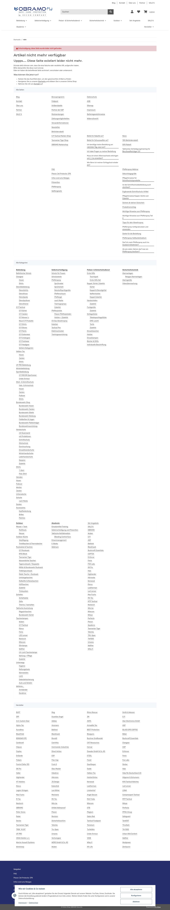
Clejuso (19, 747)
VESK (89, 838)
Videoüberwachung (129, 284)
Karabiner (22, 693)
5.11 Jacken (23, 314)
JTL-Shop (157, 907)
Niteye (90, 615)
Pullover (22, 396)
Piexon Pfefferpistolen (62, 314)
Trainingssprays (60, 304)
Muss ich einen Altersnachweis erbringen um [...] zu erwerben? (102, 157)
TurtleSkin (91, 829)
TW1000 (91, 639)
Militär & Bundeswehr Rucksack (31, 567)
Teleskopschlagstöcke (98, 317)
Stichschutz (23, 443)
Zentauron (126, 847)
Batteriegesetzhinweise (96, 114)
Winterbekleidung (22, 368)
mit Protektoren (25, 436)
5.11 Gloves (23, 328)
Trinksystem (23, 591)
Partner (142, 3)
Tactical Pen (56, 328)
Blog (113, 3)
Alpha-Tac (20, 725)
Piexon (90, 622)
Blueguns (90, 734)
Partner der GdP (58, 110)
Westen (19, 487)
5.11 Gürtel (23, 311)
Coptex (19, 751)
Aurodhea (20, 730)
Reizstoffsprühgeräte (62, 290)
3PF (17, 717)
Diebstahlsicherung (26, 680)
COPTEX (91, 554)
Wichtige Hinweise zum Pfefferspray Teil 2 (137, 217)
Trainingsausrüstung (59, 334)
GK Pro (90, 567)
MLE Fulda (91, 799)
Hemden (19, 477)
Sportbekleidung (22, 372)
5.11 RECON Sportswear (28, 375)
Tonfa (92, 324)
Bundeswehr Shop (23, 402)
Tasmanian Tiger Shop (60, 140)
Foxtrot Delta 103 (22, 764)
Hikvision (55, 777)
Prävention (56, 182)
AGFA (89, 721)
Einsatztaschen (93, 331)
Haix (89, 571)
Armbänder (23, 690)
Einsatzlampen (92, 338)
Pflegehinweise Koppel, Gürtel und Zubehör (135, 197)
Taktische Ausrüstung (24, 608)
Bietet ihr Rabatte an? (95, 136)
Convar (89, 747)
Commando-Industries (60, 747)
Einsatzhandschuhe (26, 450)
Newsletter (56, 127)
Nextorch (22, 639)
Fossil (89, 760)
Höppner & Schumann (130, 777)
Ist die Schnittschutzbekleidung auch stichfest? (136, 186)
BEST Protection (93, 730)
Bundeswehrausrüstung (28, 426)
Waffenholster (95, 294)
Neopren (22, 460)
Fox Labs (125, 760)
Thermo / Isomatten (26, 605)
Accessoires (20, 508)
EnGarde (19, 756)
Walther (22, 649)
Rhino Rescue (92, 712)
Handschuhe (21, 430)
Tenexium (90, 825)
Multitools (23, 530)
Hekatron (55, 773)
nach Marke (23, 501)
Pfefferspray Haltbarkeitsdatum (134, 238)
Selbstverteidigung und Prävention (65, 530)
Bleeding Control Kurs (62, 537)
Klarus (21, 629)
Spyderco (91, 625)
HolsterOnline (92, 777)
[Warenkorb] (149, 11)
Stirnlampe (23, 646)
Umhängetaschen (26, 578)
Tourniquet (94, 277)
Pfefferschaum (60, 294)
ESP (53, 756)
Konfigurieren (136, 896)
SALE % (152, 3)
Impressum (23, 903)
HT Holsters (20, 782)
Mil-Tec (90, 598)
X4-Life (90, 847)
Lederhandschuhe (26, 457)
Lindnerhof (91, 790)
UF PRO (19, 834)
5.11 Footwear (24, 341)
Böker (124, 734)
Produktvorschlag (129, 207)
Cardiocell (20, 743)
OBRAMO (91, 530)
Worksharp (20, 847)
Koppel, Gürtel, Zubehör (96, 284)
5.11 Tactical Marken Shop (61, 136)
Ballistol (91, 544)
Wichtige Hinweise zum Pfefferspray (136, 211)
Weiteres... (20, 686)
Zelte (21, 601)
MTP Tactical (92, 601)
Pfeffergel (58, 297)
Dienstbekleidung (23, 287)
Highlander (92, 574)
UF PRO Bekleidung (23, 365)
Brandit (54, 738)
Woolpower (126, 842)
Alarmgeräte (127, 280)
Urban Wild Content (129, 834)
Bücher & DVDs (93, 341)
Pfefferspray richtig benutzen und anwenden (135, 228)
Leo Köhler (56, 790)
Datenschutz (33, 903)
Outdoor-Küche (22, 537)
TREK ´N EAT (21, 829)
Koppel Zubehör (96, 297)
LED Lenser (23, 635)
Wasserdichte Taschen (27, 561)
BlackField (20, 734)
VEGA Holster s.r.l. (23, 838)
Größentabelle (57, 106)
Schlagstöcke (92, 314)
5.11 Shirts (23, 324)
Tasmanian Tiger (25, 557)
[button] (132, 11)
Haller (18, 773)
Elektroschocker (58, 331)
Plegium (90, 812)
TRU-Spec (92, 635)
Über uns (132, 3)
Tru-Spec (55, 829)
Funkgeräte (91, 307)
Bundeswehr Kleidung (27, 416)
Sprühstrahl (58, 287)
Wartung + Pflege (25, 656)
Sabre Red (91, 816)
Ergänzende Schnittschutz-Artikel (135, 192)
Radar (18, 816)
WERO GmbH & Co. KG (60, 842)
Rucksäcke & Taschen (24, 547)
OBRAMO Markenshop (60, 145)
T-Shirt (21, 470)
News (124, 136)
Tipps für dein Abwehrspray (132, 223)
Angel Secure (92, 795)
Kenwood (91, 581)
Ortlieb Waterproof (59, 808)
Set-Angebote (93, 523)
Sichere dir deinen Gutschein (133, 203)
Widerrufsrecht (92, 119)
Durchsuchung (24, 447)
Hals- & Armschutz (26, 385)
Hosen (21, 280)
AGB (88, 101)
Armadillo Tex (92, 725)
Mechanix (55, 795)
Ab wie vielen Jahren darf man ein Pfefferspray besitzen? (135, 250)
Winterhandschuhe (26, 453)
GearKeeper (91, 764)
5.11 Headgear (24, 345)
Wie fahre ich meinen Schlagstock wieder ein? (102, 164)
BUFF (18, 712)
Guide (89, 769)
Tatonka (91, 632)
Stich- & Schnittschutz (25, 382)
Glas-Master (56, 769)
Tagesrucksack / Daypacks (29, 564)
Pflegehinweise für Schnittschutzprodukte (131, 179)
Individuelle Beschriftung (96, 345)
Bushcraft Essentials (95, 550)
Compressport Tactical (131, 795)
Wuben (21, 622)
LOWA (124, 790)
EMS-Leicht (94, 321)
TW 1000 (125, 829)
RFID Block (23, 554)
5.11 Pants (23, 331)
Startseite (42, 81)
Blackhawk (92, 547)
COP (124, 747)
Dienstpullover (24, 300)
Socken (19, 504)
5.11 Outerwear (24, 334)
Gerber (125, 764)
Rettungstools (24, 669)
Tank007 (125, 821)
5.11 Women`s (24, 317)
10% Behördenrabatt (130, 140)
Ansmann (55, 725)
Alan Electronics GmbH (131, 721)
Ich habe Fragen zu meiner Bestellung (101, 151)
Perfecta (91, 618)
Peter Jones (20, 812)
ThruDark (126, 825)
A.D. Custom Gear (23, 721)
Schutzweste (57, 277)
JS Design (55, 782)
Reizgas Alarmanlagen (133, 277)
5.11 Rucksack (24, 550)
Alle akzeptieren (136, 889)
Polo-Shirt (23, 474)
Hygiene (22, 666)
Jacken (22, 358)
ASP (89, 540)
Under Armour (24, 379)
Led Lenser (92, 591)
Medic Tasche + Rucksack (28, 574)
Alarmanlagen (127, 273)
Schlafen (19, 595)
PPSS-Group (127, 812)
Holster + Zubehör (61, 317)
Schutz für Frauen (58, 273)
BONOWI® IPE (21, 738)
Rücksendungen (58, 114)
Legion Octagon (22, 790)
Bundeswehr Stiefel (26, 413)
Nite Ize (91, 608)
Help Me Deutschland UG (131, 773)
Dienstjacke (23, 297)
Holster (90, 334)
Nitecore (22, 642)
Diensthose (23, 294)
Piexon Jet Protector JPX (61, 174)
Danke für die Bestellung (131, 234)
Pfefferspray (56, 187)
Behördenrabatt (58, 132)
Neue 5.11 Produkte (26, 321)
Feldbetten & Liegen (26, 419)
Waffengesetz (57, 191)
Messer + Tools (21, 527)
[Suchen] (84, 11)
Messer (21, 533)
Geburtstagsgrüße (129, 174)
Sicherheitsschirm (58, 821)
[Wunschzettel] (138, 11)
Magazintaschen (25, 612)
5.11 (89, 537)
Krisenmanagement (59, 540)
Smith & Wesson (128, 712)
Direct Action (57, 751)
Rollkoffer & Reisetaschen (28, 581)
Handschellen (92, 300)
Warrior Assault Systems (25, 842)
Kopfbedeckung (25, 511)
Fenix (21, 632)
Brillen (21, 515)
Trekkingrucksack (25, 571)
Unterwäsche (21, 494)
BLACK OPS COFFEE (130, 730)
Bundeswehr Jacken (27, 409)
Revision (55, 816)
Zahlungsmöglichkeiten (60, 119)
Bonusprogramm (58, 97)
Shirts (21, 284)
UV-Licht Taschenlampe (28, 652)
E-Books (55, 544)
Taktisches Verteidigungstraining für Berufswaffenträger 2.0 (136, 150)
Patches (22, 518)
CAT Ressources (93, 743)
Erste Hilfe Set (95, 280)
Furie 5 (54, 764)
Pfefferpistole (57, 311)
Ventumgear (56, 838)
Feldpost (55, 101)
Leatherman (92, 588)
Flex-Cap (55, 760)
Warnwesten (23, 673)
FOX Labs (91, 564)
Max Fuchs (92, 595)
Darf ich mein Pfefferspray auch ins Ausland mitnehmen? (135, 243)
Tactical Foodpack (94, 821)
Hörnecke (91, 578)
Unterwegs (20, 663)
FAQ (53, 169)
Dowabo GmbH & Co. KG (96, 751)
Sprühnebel (58, 284)
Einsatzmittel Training (60, 527)
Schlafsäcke (23, 598)
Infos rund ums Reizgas (60, 178)
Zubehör (22, 464)
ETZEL (89, 756)
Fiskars (19, 760)
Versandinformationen (60, 123)
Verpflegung (23, 540)
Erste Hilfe (91, 273)
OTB (88, 808)
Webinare (55, 547)
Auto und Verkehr (25, 683)
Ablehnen (136, 902)
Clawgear (19, 277)
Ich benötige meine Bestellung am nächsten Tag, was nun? (100, 146)
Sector (18, 821)
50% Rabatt (126, 145)
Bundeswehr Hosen (26, 406)
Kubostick (55, 786)
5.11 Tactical (20, 307)
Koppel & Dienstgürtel (98, 290)
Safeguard (126, 816)
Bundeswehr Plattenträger (29, 423)
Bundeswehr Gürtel (26, 615)
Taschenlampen (22, 618)
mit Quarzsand (24, 433)
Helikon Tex (20, 351)
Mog (53, 712)
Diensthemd (23, 304)
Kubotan (55, 324)
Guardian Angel (57, 717)
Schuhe (19, 498)
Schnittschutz (24, 440)
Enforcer (91, 557)
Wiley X (90, 649)
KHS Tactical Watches (130, 782)
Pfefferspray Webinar (130, 169)
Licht (21, 676)
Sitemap (90, 106)
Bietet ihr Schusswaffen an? (97, 140)
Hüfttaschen (24, 584)
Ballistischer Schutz (23, 273)
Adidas (54, 721)
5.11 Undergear (24, 338)
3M (88, 717)
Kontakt (122, 3)
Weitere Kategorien (26, 348)
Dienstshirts (23, 290)
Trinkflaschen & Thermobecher (30, 544)
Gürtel (92, 287)
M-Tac (18, 799)
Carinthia (55, 743)
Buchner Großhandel (95, 738)
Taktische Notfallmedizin (61, 533)
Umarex (91, 642)
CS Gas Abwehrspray (59, 321)
